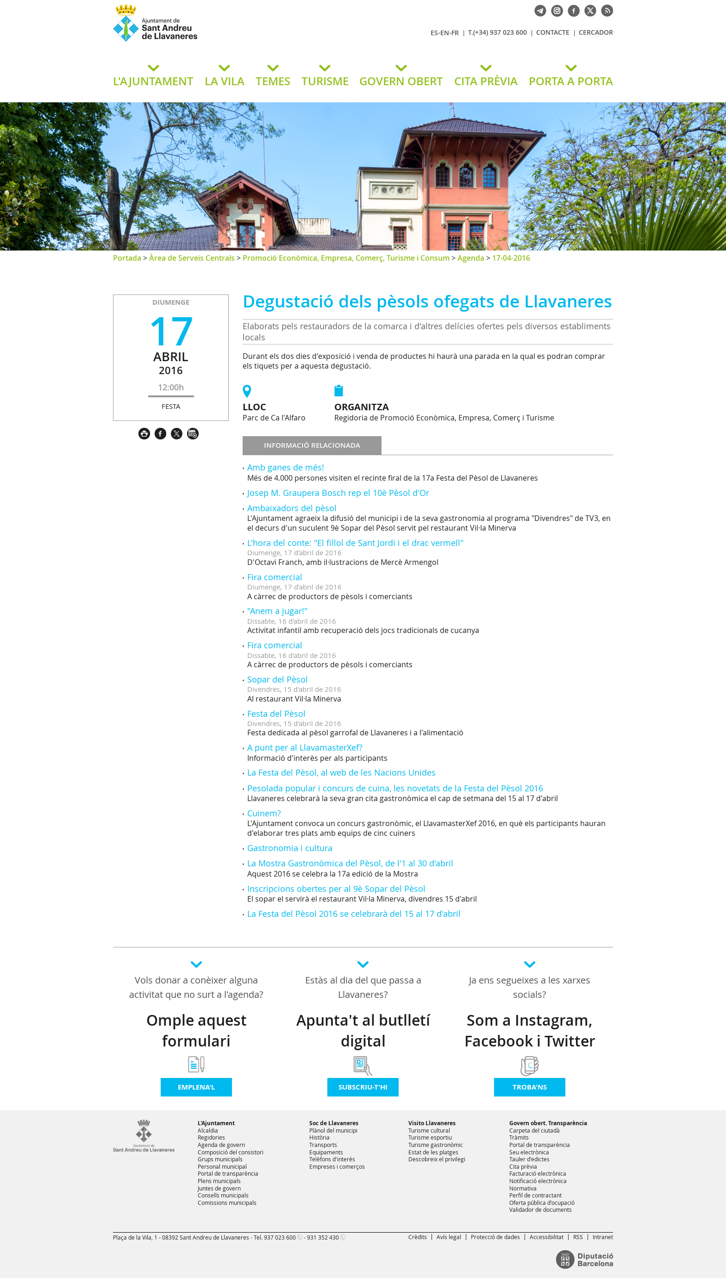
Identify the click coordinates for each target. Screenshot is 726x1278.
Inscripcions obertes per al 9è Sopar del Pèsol (336, 888)
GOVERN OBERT (401, 81)
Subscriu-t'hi (363, 1087)
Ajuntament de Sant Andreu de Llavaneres (222, 41)
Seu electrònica (529, 1152)
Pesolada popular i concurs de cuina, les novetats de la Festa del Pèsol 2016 (395, 788)
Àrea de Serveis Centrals (192, 258)
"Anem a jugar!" (277, 610)
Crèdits (417, 1236)
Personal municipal (222, 1166)
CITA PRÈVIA (486, 81)
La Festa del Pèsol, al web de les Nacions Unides (341, 772)
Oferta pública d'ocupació (542, 1202)
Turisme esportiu (430, 1137)
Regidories (211, 1137)
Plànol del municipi (333, 1130)
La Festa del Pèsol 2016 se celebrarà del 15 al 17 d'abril (354, 913)
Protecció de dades (495, 1236)
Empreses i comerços (337, 1166)
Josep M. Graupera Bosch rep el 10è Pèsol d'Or (338, 492)
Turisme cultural (429, 1130)
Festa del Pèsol (276, 713)
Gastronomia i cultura (289, 847)
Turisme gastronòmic (435, 1144)
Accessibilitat (546, 1236)
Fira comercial (274, 577)
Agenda (470, 258)
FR (455, 32)
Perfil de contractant (535, 1195)
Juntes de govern (219, 1188)
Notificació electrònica (538, 1180)
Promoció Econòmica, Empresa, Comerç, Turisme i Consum (346, 258)
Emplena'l (196, 1087)
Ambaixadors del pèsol (292, 508)
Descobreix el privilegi (436, 1159)
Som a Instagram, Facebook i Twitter (529, 1030)
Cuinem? (264, 813)
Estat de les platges (433, 1152)
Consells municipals (223, 1195)
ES (434, 32)
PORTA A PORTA (571, 81)
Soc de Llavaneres (333, 1123)
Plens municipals (219, 1180)
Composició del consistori (230, 1152)
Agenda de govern (221, 1144)
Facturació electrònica (537, 1173)
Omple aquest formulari (196, 1030)
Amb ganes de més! (285, 467)
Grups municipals (220, 1159)
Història (319, 1137)
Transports (323, 1144)
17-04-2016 (511, 258)
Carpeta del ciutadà (534, 1130)
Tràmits (519, 1137)
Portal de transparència (228, 1173)
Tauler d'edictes (529, 1159)
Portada (127, 258)
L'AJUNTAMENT (153, 81)
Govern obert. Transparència (548, 1123)
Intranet (603, 1236)
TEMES (273, 81)
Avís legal (449, 1236)
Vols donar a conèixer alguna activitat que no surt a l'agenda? (196, 987)
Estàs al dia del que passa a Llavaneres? (363, 987)
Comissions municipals (227, 1202)
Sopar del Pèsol (277, 679)
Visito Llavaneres (432, 1123)
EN (444, 32)
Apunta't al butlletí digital (363, 1030)
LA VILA (224, 81)
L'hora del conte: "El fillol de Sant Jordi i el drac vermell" (355, 542)
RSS (578, 1236)
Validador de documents (540, 1209)
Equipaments (326, 1152)
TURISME (325, 81)
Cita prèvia (523, 1166)
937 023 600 (280, 1237)
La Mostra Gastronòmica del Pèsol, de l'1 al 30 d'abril (350, 863)
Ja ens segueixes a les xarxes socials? (529, 987)
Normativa (523, 1188)
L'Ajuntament (216, 1123)
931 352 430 (323, 1237)
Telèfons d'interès (332, 1159)
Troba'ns (530, 1087)
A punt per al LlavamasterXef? (305, 747)
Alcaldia (208, 1130)
